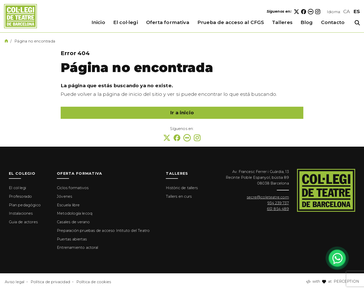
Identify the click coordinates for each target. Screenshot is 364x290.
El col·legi (17, 188)
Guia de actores (23, 222)
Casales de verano (73, 222)
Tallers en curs (179, 196)
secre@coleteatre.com (268, 197)
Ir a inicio (182, 113)
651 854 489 (278, 209)
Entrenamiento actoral (77, 247)
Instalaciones (21, 213)
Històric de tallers (182, 188)
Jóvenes (64, 196)
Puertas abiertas (72, 239)
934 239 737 (278, 203)
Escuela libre (68, 205)
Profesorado (20, 196)
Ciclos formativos (72, 188)
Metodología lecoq (74, 213)
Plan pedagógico (25, 205)
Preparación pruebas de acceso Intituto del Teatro (103, 230)
